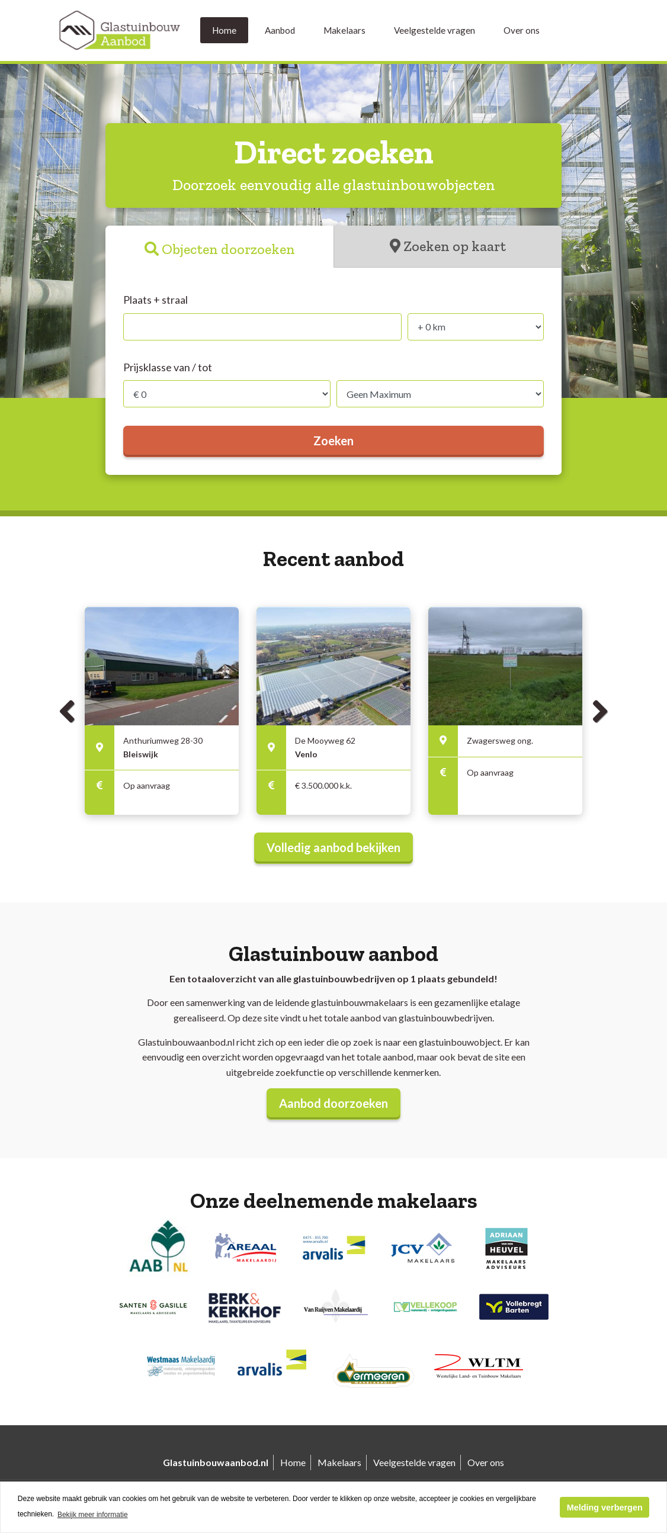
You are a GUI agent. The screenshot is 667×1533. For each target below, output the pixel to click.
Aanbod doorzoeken (333, 1103)
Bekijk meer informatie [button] (92, 1514)
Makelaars (344, 30)
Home (224, 30)
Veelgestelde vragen (434, 30)
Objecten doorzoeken (228, 249)
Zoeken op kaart (454, 246)
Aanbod (280, 30)
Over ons (522, 30)
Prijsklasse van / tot (167, 367)
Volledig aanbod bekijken (333, 847)
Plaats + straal (155, 299)
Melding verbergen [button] (605, 1507)
